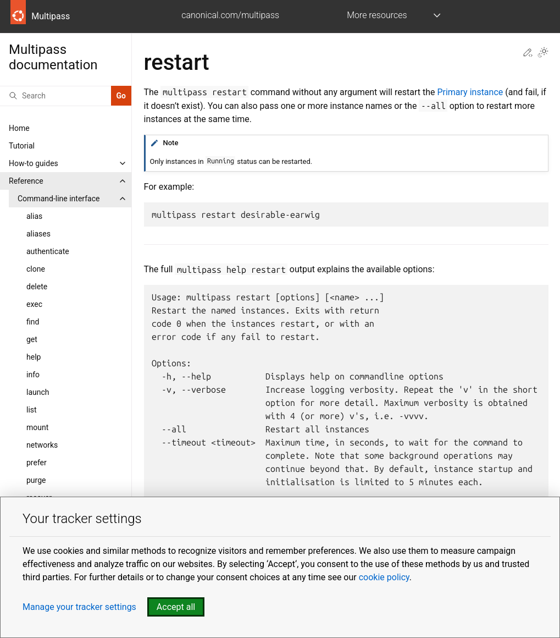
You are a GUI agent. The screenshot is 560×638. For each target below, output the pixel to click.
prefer (36, 462)
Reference (26, 181)
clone (35, 269)
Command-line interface (58, 198)
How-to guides (33, 163)
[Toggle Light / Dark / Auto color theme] (542, 53)
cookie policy (384, 577)
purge (36, 480)
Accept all (176, 607)
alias (34, 216)
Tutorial (22, 145)
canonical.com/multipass (230, 15)
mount (37, 427)
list (31, 409)
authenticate (47, 251)
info (33, 374)
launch (37, 392)
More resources (377, 15)
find (32, 321)
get (31, 339)
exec (34, 304)
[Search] (55, 96)
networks (42, 445)
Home (19, 128)
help (33, 357)
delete (36, 286)
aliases (38, 233)
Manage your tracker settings (79, 607)
